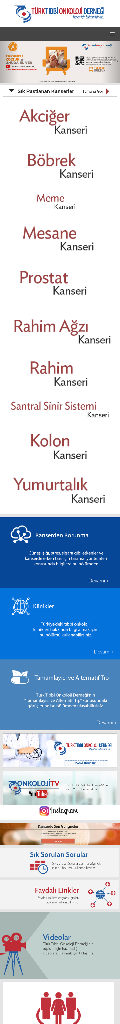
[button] (9, 62)
